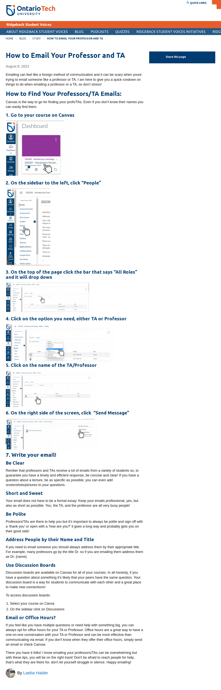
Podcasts (99, 31)
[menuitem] (13, 39)
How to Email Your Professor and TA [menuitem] (75, 38)
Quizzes (122, 31)
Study (36, 38)
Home (9, 38)
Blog (79, 31)
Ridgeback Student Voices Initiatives (170, 31)
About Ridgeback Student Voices (37, 31)
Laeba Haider (35, 672)
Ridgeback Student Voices (29, 24)
